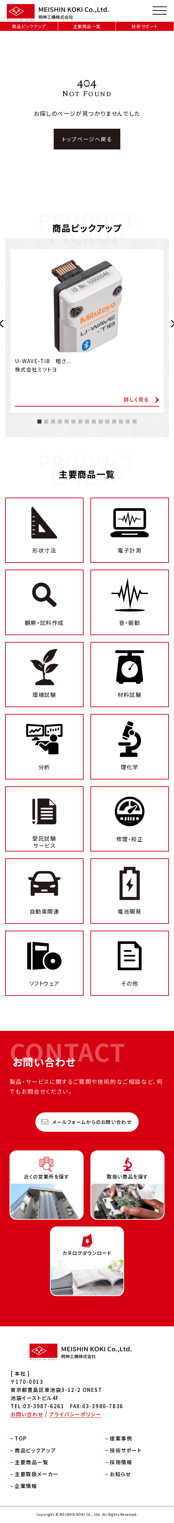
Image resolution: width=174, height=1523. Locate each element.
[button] (39, 447)
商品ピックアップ (29, 26)
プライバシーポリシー (75, 1414)
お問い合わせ (27, 1414)
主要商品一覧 (87, 26)
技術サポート (145, 26)
